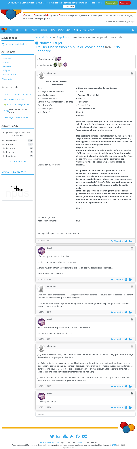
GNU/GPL (80, 442)
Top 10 (12, 161)
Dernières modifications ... (15, 44)
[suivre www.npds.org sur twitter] (53, 436)
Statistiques (21, 161)
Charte (43, 442)
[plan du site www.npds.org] (66, 436)
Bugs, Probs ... (64, 37)
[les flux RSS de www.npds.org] (72, 436)
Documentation (87, 30)
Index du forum (43, 37)
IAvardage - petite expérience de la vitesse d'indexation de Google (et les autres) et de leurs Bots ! (17, 117)
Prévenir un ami (9, 74)
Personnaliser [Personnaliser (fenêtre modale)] (69, 6)
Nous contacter (53, 442)
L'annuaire (6, 66)
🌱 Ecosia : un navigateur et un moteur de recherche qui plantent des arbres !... (17, 104)
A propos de (15, 30)
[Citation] (126, 241)
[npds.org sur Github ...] (78, 436)
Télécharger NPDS (47, 30)
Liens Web (6, 62)
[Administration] (84, 436)
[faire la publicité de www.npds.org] (59, 436)
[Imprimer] (130, 241)
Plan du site (7, 79)
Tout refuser (124, 3)
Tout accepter (111, 3)
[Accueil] (4, 30)
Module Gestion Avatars (15, 99)
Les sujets (6, 58)
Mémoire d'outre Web (13, 172)
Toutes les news (29, 30)
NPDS (28, 94)
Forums (60, 30)
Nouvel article (72, 30)
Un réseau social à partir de (15, 94)
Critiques (6, 70)
